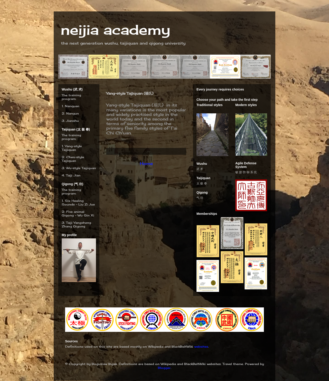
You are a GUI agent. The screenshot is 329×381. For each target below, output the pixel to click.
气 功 (199, 198)
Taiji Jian (73, 175)
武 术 (199, 169)
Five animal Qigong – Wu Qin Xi (78, 213)
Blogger (164, 368)
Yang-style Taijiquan (72, 148)
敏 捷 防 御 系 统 (246, 172)
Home (146, 163)
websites (201, 346)
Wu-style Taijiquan (81, 168)
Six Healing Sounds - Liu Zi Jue (78, 202)
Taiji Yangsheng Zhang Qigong (76, 224)
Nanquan (72, 106)
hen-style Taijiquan (73, 159)
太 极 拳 (201, 183)
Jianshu (72, 121)
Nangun (72, 113)
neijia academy (115, 29)
